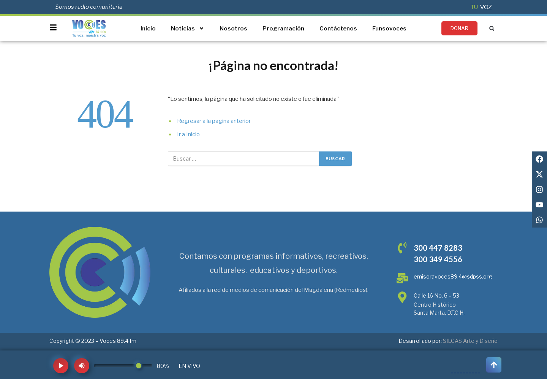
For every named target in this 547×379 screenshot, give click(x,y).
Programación (283, 28)
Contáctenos (338, 28)
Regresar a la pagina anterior (214, 121)
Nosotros (233, 28)
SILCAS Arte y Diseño (470, 341)
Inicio (148, 28)
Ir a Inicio (188, 134)
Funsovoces (389, 28)
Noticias (187, 28)
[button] (491, 28)
